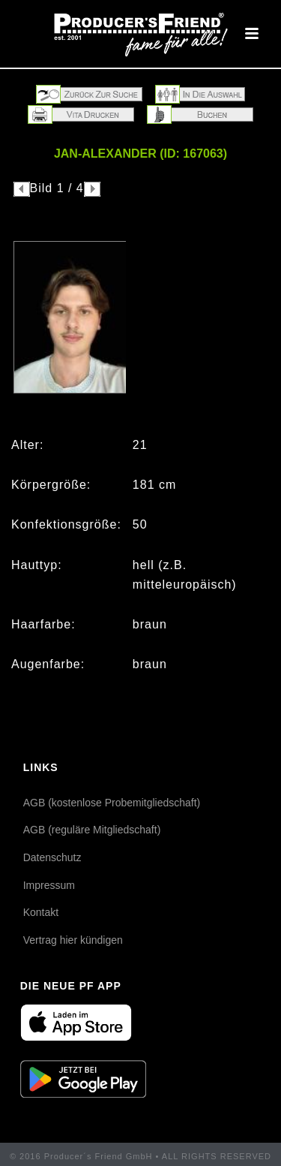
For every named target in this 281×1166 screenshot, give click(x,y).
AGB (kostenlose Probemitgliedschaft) (112, 803)
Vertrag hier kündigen (73, 940)
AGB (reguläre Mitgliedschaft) (92, 830)
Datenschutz (52, 857)
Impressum (49, 885)
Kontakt (40, 912)
